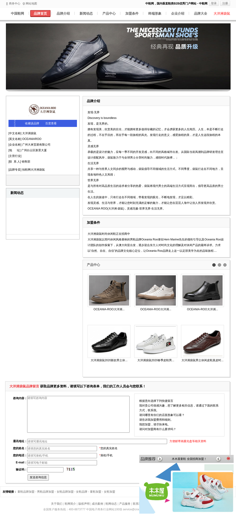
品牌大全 (200, 13)
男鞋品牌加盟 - (47, 491)
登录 (214, 3)
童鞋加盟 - (97, 491)
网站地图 (30, 3)
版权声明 (84, 503)
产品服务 (125, 503)
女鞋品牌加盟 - (66, 491)
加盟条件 (132, 13)
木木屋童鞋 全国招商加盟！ (189, 459)
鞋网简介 (70, 503)
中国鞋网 (17, 13)
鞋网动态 (111, 503)
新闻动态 (86, 13)
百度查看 (51, 123)
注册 (225, 3)
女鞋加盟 (109, 491)
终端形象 (154, 13)
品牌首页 (40, 13)
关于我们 (56, 503)
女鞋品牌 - (83, 491)
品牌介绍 (63, 13)
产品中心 (109, 13)
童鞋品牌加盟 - (27, 491)
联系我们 (138, 503)
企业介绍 (177, 13)
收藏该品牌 (32, 123)
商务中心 (13, 3)
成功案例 (97, 503)
